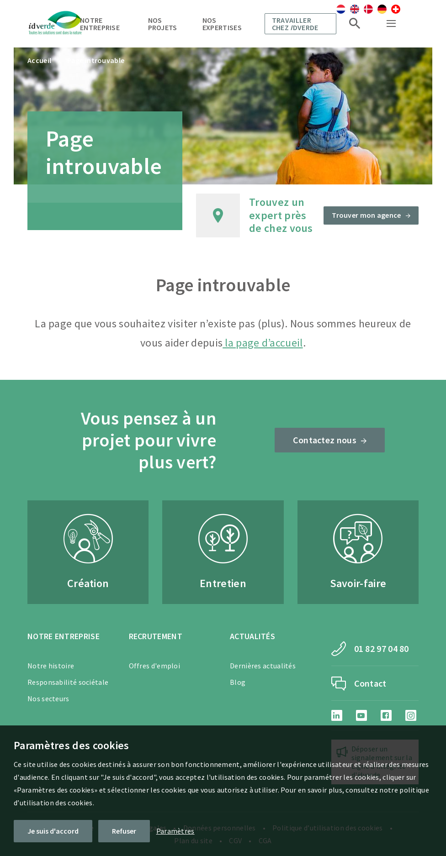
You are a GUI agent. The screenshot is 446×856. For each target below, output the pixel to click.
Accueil (39, 60)
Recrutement (155, 636)
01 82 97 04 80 (381, 648)
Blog (237, 682)
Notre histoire (50, 665)
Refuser (124, 830)
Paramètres (175, 830)
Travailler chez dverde (295, 24)
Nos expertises (222, 23)
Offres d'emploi (155, 665)
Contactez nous (324, 440)
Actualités (252, 636)
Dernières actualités (263, 665)
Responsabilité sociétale (67, 682)
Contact (370, 683)
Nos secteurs (48, 698)
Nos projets (162, 23)
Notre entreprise (100, 23)
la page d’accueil (263, 343)
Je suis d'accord (53, 830)
